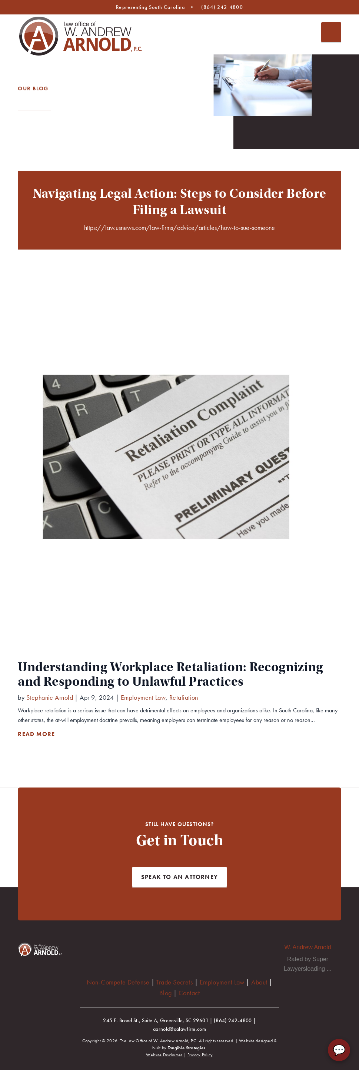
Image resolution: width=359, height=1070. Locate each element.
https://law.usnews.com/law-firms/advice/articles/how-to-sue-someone (179, 227)
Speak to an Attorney (179, 877)
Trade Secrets (174, 982)
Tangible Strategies (187, 1048)
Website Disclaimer (164, 1055)
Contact (189, 993)
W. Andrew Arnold (307, 947)
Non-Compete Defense (118, 982)
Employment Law (222, 982)
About (259, 982)
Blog (165, 993)
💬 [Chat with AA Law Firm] (339, 1050)
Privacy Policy (200, 1055)
